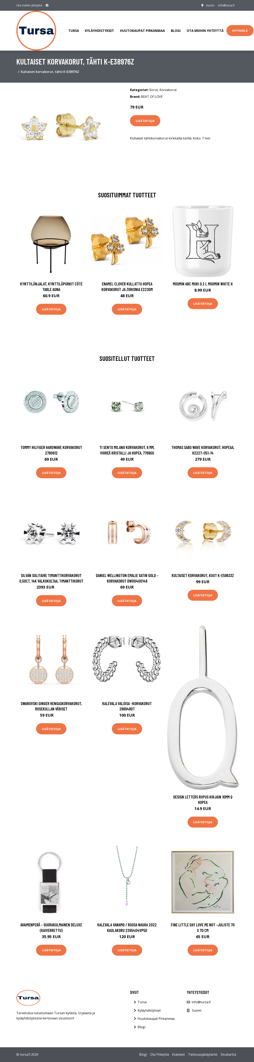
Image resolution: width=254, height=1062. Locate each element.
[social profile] (47, 5)
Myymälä (240, 30)
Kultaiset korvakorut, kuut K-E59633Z (203, 575)
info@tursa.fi (226, 5)
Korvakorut (168, 90)
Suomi (210, 5)
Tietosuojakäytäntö (203, 1054)
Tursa (73, 30)
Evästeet (178, 1054)
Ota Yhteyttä (159, 1054)
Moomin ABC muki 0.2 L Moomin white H (203, 283)
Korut (153, 90)
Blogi (176, 30)
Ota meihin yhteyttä (205, 30)
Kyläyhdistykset (99, 30)
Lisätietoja (145, 121)
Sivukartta (228, 1054)
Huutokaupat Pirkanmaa (142, 30)
